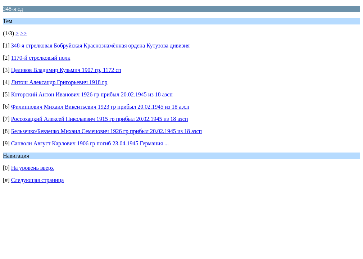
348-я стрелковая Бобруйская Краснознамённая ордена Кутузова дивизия (100, 45)
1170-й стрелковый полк (41, 58)
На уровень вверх (32, 168)
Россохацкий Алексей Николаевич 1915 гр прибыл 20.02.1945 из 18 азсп (99, 119)
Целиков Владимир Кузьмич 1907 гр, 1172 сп (66, 70)
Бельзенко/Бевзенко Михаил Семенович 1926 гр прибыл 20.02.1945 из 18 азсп (106, 131)
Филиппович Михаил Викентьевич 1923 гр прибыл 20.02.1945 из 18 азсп (100, 107)
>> (23, 33)
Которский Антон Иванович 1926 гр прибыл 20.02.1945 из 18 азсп (92, 94)
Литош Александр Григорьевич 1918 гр (59, 82)
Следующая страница (37, 180)
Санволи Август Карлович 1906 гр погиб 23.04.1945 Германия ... (90, 143)
